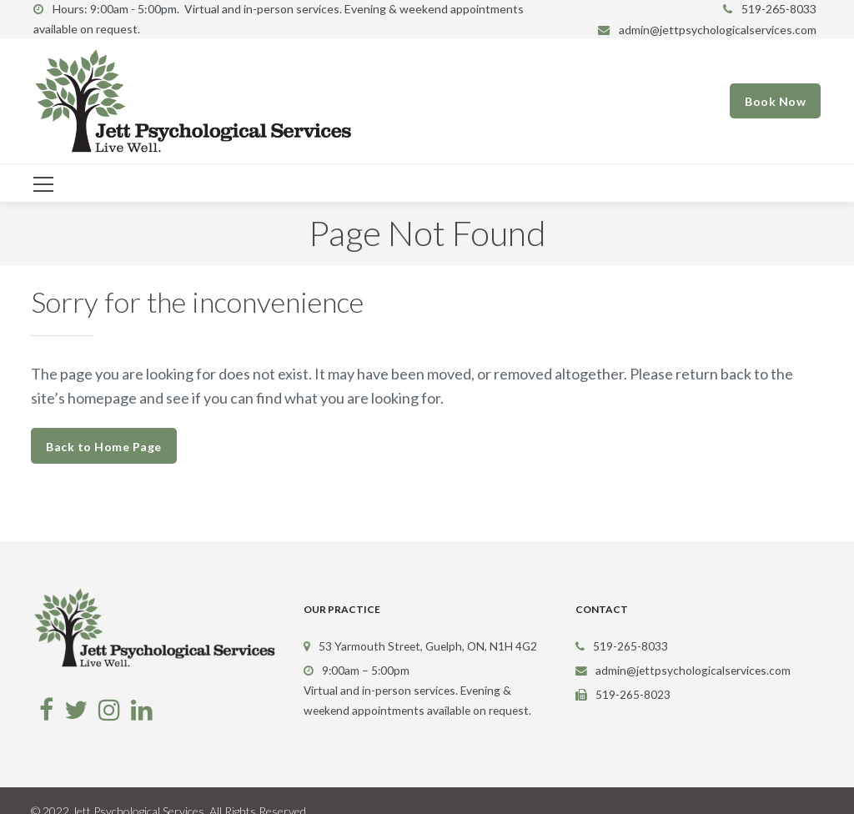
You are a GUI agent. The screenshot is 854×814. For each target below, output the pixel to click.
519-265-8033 (778, 9)
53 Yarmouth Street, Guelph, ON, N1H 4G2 (428, 646)
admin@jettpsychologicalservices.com (717, 30)
